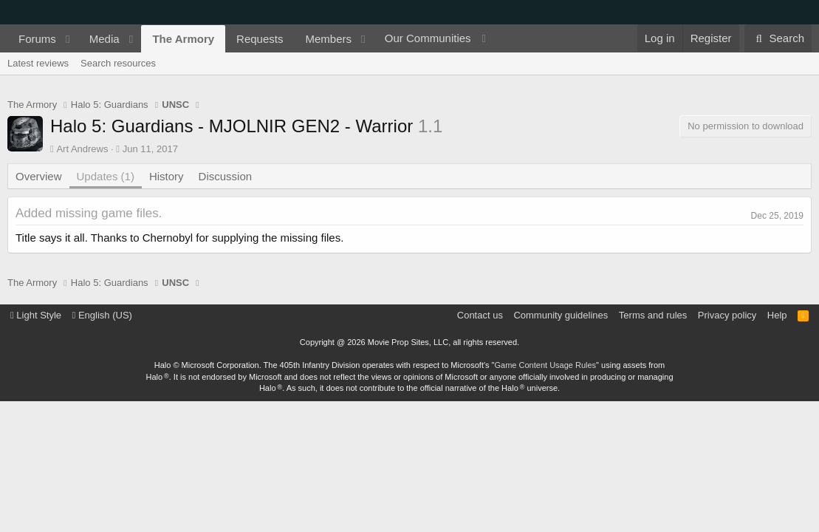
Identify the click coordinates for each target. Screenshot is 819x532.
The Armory (183, 39)
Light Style (35, 315)
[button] (68, 38)
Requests (259, 39)
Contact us (480, 315)
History (166, 176)
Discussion (226, 176)
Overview (39, 176)
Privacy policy (727, 315)
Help (777, 315)
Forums (37, 39)
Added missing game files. (89, 213)
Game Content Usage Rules (546, 365)
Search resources (118, 63)
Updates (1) (105, 176)
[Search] (778, 38)
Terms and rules (653, 315)
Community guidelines (560, 315)
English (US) (102, 315)
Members (328, 39)
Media (104, 39)
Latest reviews (38, 63)
